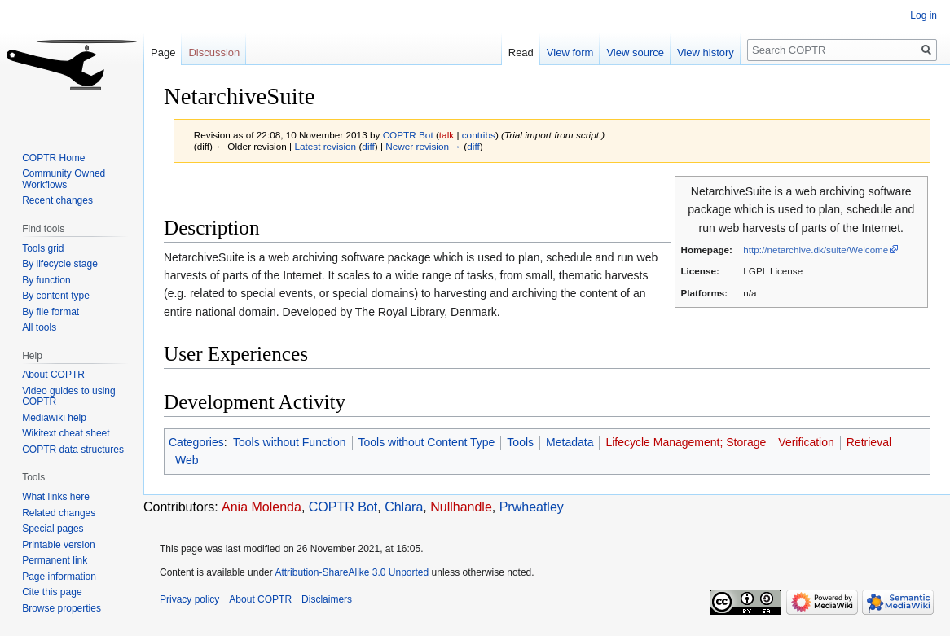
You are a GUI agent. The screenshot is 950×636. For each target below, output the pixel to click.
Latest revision (325, 146)
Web (187, 460)
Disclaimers (326, 599)
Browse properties (61, 608)
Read (521, 52)
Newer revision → (423, 146)
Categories (196, 442)
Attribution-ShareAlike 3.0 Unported (352, 572)
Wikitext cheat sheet (65, 433)
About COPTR (53, 374)
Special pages (52, 528)
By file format (50, 312)
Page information (59, 576)
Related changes (58, 513)
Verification (805, 442)
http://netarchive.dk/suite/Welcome (815, 249)
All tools (39, 327)
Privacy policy (189, 599)
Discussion (214, 52)
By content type (56, 295)
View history (705, 52)
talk (446, 134)
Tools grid (43, 248)
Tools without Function (289, 442)
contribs (478, 134)
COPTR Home (53, 158)
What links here (56, 496)
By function (46, 280)
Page (163, 52)
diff (368, 146)
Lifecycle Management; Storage (685, 442)
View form (570, 52)
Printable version (58, 544)
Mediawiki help (54, 417)
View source (635, 52)
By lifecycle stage (60, 264)
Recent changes (57, 200)
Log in (923, 15)
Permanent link (54, 560)
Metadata (569, 442)
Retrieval (869, 442)
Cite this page (51, 592)
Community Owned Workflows (63, 179)
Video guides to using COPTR (69, 396)
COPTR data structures (73, 449)
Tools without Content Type (426, 442)
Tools (520, 442)
